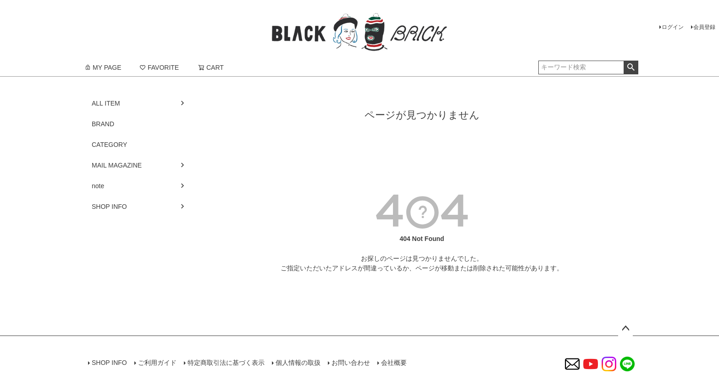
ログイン (673, 27)
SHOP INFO (109, 206)
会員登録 (704, 27)
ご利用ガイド (157, 362)
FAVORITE (159, 67)
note (98, 186)
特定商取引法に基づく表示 (226, 362)
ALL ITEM (106, 103)
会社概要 (394, 362)
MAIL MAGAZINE (117, 165)
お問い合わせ (351, 362)
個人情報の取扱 (298, 362)
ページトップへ (625, 328)
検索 (631, 67)
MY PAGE (103, 67)
